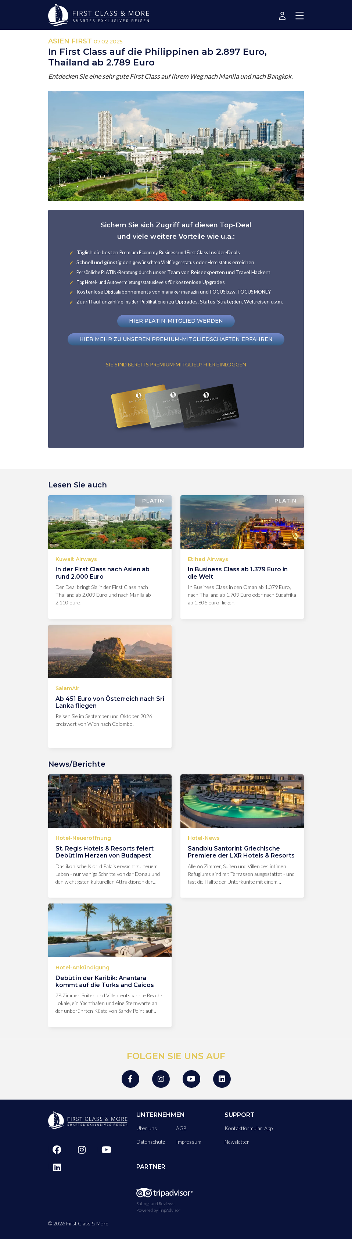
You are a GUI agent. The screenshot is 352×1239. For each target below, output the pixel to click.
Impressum (188, 1142)
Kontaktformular (243, 1128)
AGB (181, 1128)
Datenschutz (150, 1142)
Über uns (146, 1128)
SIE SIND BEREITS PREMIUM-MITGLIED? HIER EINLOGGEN (176, 364)
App (268, 1128)
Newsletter (237, 1142)
